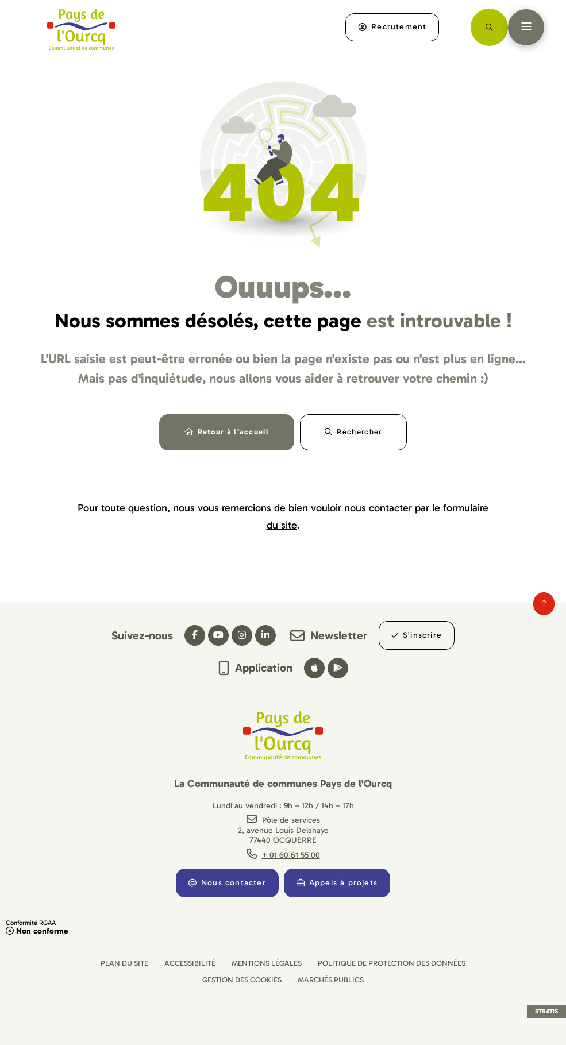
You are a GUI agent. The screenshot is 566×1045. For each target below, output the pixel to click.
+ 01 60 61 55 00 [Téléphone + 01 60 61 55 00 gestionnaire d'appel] (291, 855)
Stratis (546, 1011)
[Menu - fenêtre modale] (526, 27)
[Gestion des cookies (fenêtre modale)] (242, 979)
